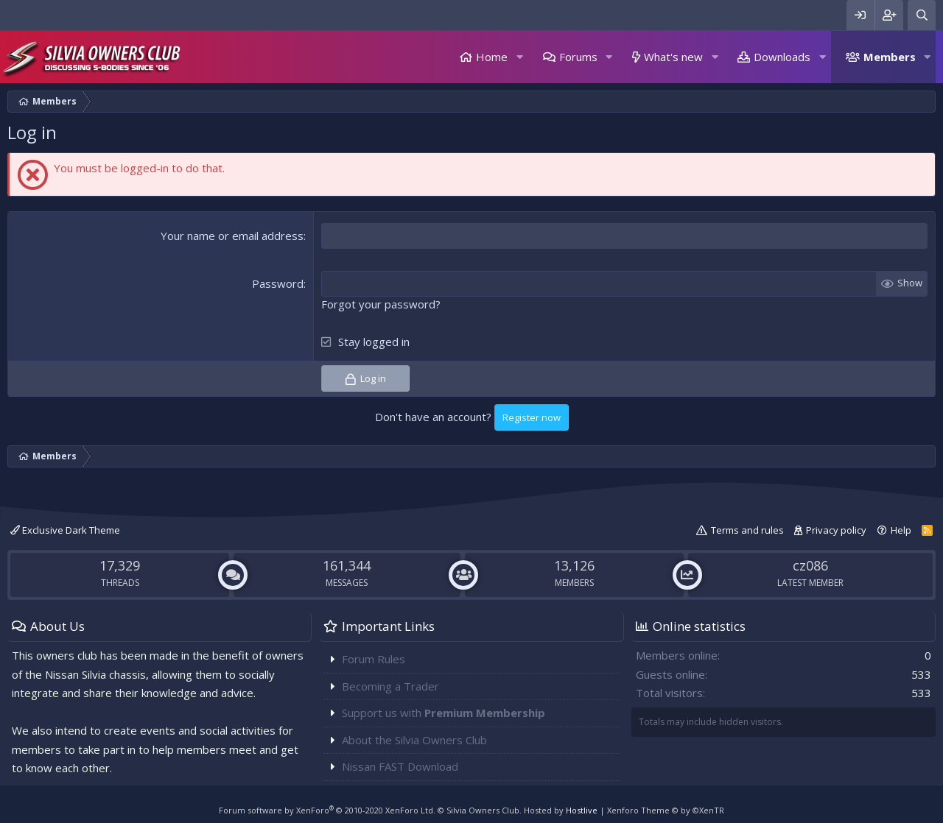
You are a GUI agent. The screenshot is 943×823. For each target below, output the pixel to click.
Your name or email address (232, 235)
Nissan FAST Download (400, 766)
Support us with (443, 712)
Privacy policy (836, 530)
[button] (519, 57)
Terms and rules (747, 530)
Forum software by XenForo (327, 810)
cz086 (810, 564)
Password (278, 283)
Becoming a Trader (390, 686)
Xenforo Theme (665, 810)
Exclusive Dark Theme (65, 530)
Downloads (782, 56)
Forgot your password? (381, 304)
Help (901, 530)
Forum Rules (373, 658)
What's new (673, 56)
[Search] (922, 15)
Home (492, 56)
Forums (578, 56)
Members (889, 56)
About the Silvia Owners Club (414, 739)
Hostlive (581, 810)
